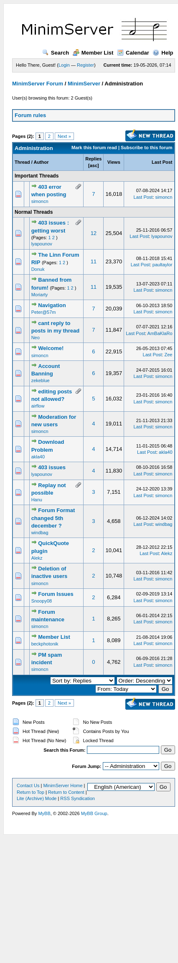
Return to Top (30, 792)
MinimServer (84, 83)
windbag (39, 532)
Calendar (133, 53)
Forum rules (30, 115)
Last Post (162, 162)
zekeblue (40, 380)
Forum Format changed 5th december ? (53, 517)
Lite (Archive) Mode (36, 798)
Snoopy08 (41, 600)
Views (113, 162)
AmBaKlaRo (160, 333)
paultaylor (163, 264)
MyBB (44, 813)
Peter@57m (43, 312)
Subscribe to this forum (146, 147)
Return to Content (66, 792)
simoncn (39, 201)
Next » (64, 136)
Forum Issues (56, 594)
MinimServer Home (62, 785)
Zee (169, 354)
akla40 (38, 456)
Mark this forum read (94, 147)
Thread (22, 162)
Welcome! (51, 348)
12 (94, 233)
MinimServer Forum (37, 83)
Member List (93, 53)
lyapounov (41, 243)
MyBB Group (94, 813)
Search (55, 53)
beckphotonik (44, 643)
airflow (38, 405)
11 (94, 261)
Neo (35, 337)
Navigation (52, 305)
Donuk (38, 269)
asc (93, 165)
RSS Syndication (77, 798)
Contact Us (28, 785)
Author (40, 162)
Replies (93, 158)
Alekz (37, 557)
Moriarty (39, 294)
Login (64, 65)
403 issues (52, 467)
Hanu (36, 499)
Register (85, 65)
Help (163, 53)
